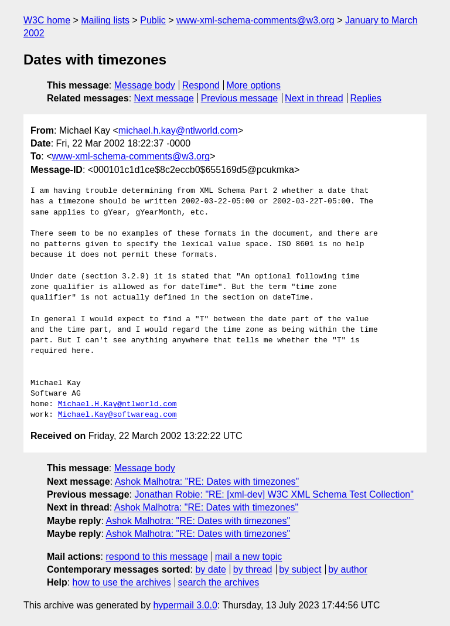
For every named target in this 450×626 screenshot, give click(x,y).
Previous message (239, 98)
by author (347, 569)
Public (153, 20)
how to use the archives (122, 582)
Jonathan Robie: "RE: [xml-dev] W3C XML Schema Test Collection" (273, 494)
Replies (365, 98)
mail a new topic (248, 557)
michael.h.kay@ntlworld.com (178, 130)
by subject (300, 569)
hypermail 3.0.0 (185, 605)
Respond (201, 85)
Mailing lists (105, 20)
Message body (144, 85)
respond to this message (156, 557)
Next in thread (314, 98)
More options (254, 85)
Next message (164, 98)
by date (210, 569)
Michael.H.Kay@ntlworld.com (117, 404)
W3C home (46, 20)
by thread (252, 569)
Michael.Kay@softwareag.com (117, 415)
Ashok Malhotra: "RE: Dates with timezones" (207, 481)
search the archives (219, 582)
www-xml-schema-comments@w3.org (255, 20)
